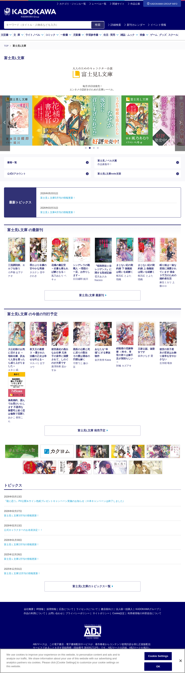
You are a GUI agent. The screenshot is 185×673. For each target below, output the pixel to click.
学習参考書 (94, 34)
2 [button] (90, 148)
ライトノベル (34, 34)
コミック (52, 34)
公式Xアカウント (18, 177)
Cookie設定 (118, 617)
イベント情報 (157, 24)
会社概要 (29, 613)
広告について (66, 613)
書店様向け (107, 613)
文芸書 (6, 34)
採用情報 (51, 613)
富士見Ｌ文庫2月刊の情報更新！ (21, 549)
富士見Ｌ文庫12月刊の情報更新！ (22, 578)
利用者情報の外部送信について (144, 617)
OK (158, 666)
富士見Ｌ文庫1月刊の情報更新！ (21, 563)
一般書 (65, 34)
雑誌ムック (129, 34)
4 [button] (98, 148)
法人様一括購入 (124, 613)
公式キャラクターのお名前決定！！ (23, 534)
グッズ (163, 34)
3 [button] (94, 148)
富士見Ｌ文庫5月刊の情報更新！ (57, 202)
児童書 (78, 34)
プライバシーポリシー (78, 617)
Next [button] (180, 123)
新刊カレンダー (134, 24)
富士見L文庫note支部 (111, 177)
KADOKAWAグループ (147, 613)
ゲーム (154, 34)
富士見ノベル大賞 (136, 163)
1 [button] (86, 148)
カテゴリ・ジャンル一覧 (72, 3)
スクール (173, 34)
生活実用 (111, 34)
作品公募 (135, 3)
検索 (98, 24)
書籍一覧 (12, 163)
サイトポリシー (101, 617)
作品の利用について (34, 617)
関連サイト (118, 3)
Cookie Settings (158, 656)
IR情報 (40, 613)
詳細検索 (114, 24)
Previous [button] (5, 123)
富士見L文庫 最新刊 (91, 299)
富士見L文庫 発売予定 (91, 434)
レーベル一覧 (99, 3)
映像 (144, 34)
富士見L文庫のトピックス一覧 (91, 590)
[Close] (180, 661)
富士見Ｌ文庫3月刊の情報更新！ (21, 520)
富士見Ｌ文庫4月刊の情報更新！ (57, 216)
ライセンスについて (87, 613)
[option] (66, 120)
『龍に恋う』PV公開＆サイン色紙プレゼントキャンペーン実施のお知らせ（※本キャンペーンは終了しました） (64, 505)
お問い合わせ (55, 617)
